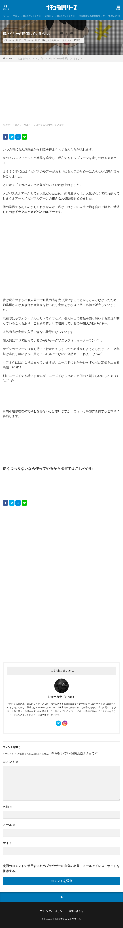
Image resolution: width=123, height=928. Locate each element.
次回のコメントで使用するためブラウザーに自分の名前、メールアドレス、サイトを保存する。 (61, 868)
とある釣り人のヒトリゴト (58, 40)
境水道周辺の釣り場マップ (92, 16)
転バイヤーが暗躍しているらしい (65, 58)
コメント (11, 762)
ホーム (6, 16)
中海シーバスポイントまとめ (27, 16)
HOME (9, 58)
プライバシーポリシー (52, 911)
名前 (7, 807)
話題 (78, 40)
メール (9, 825)
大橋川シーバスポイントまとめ (60, 16)
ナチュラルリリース (70, 918)
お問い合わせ (76, 911)
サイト (7, 843)
